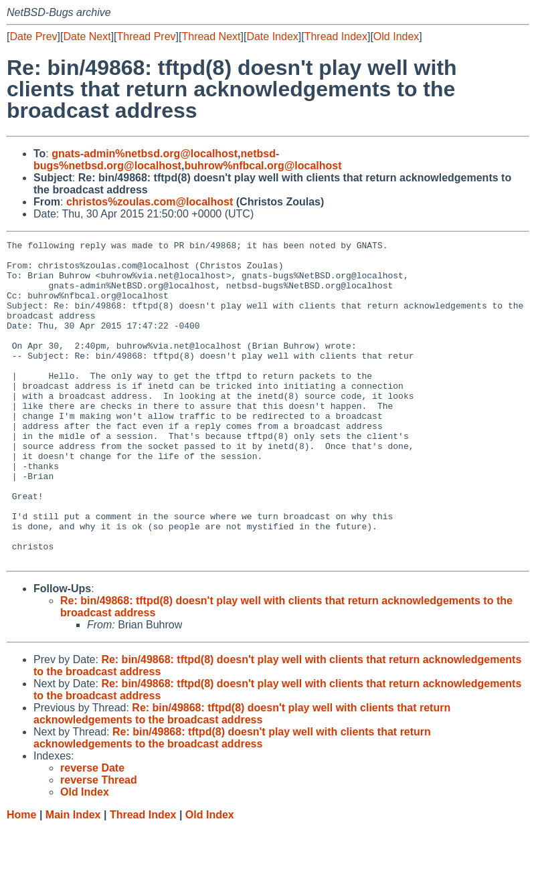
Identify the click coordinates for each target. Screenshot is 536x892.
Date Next (86, 36)
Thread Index (335, 36)
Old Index (396, 36)
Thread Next (210, 36)
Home (21, 879)
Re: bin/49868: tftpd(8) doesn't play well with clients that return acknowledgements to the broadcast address (241, 778)
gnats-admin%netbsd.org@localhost (145, 153)
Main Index (73, 879)
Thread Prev (146, 36)
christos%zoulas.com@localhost (149, 201)
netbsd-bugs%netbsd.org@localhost (156, 159)
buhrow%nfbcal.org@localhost (262, 165)
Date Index (272, 36)
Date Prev (33, 36)
